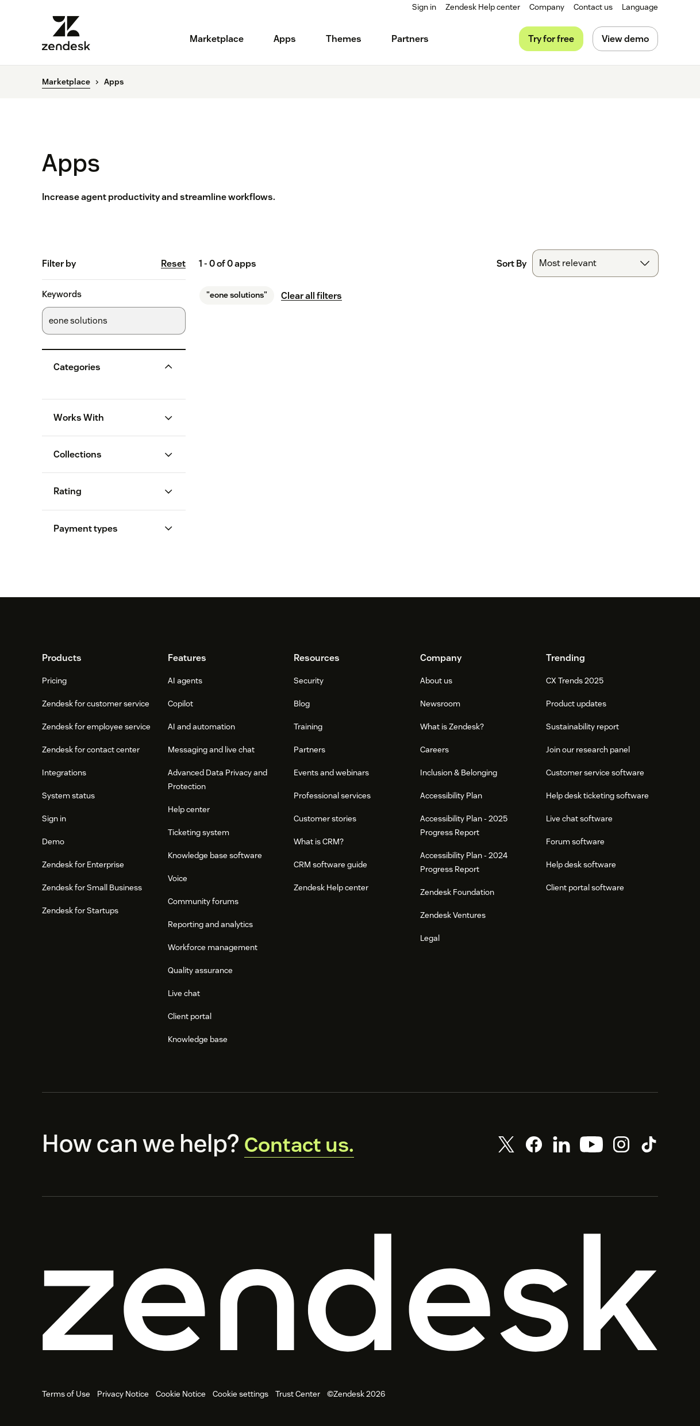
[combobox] (595, 263)
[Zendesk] (350, 1296)
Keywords (62, 294)
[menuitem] (546, 7)
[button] (104, 367)
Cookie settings (240, 1398)
